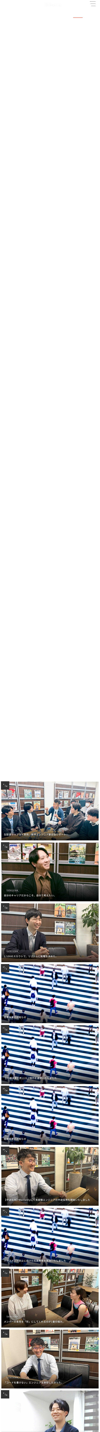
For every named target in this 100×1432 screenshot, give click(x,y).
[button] (92, 4)
